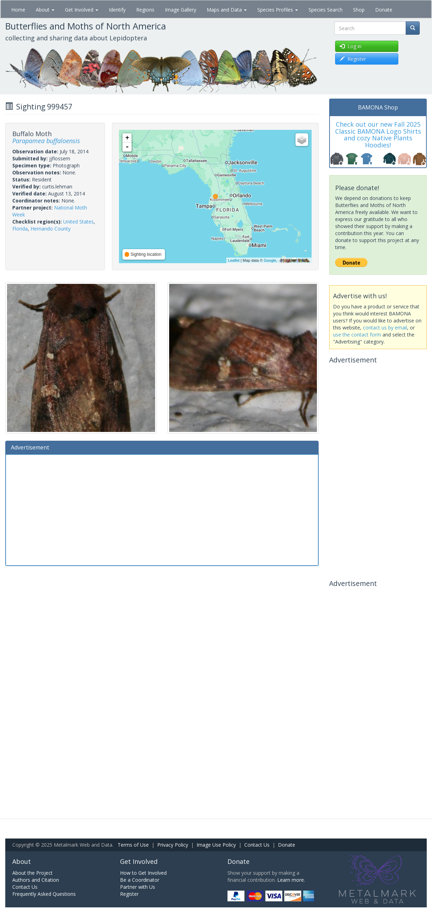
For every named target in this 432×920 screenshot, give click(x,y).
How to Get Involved (143, 872)
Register (129, 894)
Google (270, 260)
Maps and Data (227, 9)
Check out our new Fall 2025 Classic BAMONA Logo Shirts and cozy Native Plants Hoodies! (378, 134)
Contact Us (257, 844)
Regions (145, 9)
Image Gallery (180, 9)
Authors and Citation (35, 879)
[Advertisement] (162, 509)
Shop (359, 9)
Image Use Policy (216, 844)
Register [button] (353, 58)
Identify (117, 9)
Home (18, 9)
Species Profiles (277, 9)
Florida (20, 228)
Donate (383, 9)
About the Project (32, 872)
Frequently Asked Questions (44, 894)
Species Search (325, 9)
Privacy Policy (172, 844)
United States (78, 221)
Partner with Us (137, 887)
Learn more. (291, 879)
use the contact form (357, 334)
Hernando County (51, 228)
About (45, 9)
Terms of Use (133, 844)
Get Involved (81, 9)
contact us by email (385, 327)
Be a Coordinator (139, 879)
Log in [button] (350, 46)
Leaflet (234, 260)
